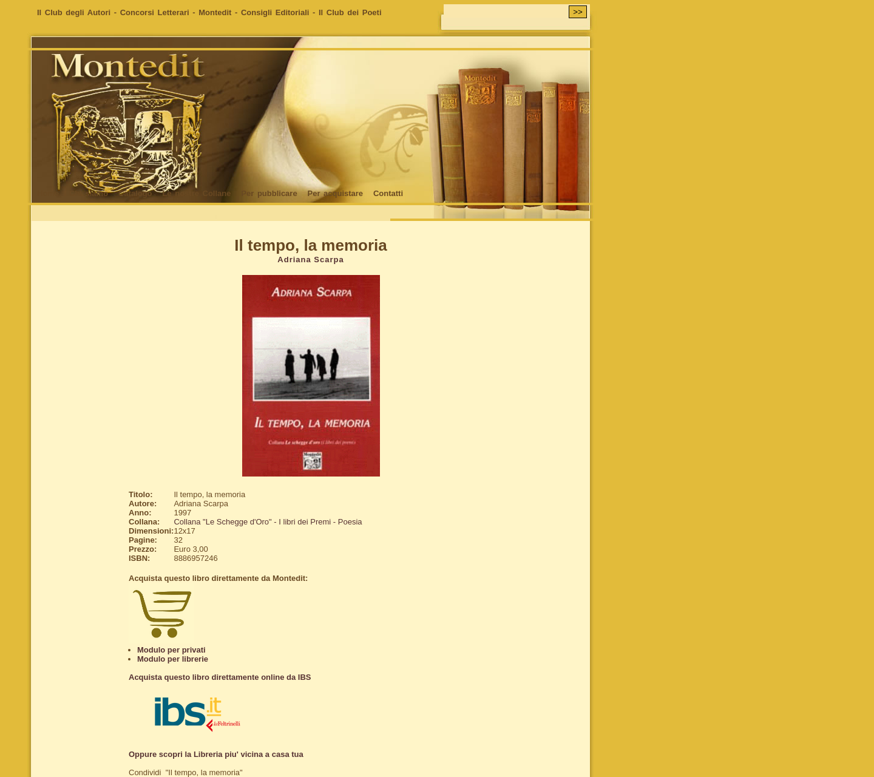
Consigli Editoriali (275, 12)
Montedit (214, 12)
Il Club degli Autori (73, 12)
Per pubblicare (269, 193)
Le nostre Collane (196, 193)
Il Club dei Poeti (350, 12)
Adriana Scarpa (310, 259)
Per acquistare (335, 193)
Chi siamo (88, 193)
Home (48, 193)
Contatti (388, 193)
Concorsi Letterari (154, 12)
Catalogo (135, 193)
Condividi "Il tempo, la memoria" (186, 772)
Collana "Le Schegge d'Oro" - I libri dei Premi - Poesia (268, 521)
